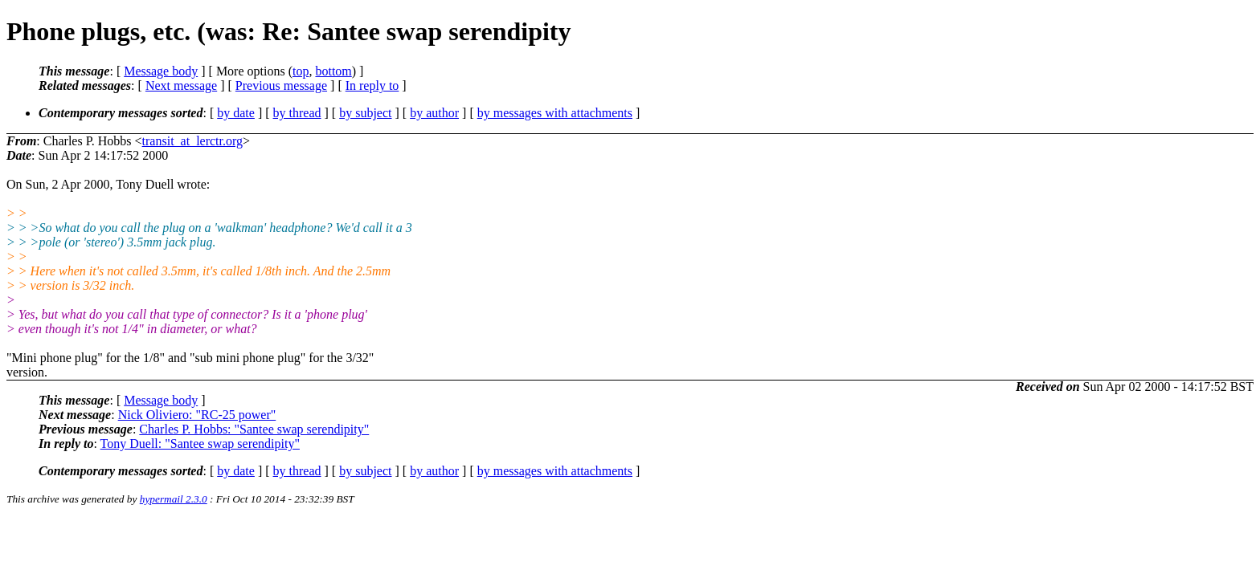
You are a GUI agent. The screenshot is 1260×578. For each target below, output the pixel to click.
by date (236, 113)
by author (434, 113)
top (300, 71)
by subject (365, 113)
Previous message (281, 85)
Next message (181, 85)
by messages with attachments (554, 113)
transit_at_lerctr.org (192, 141)
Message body (161, 71)
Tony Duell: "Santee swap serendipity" (200, 443)
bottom (333, 71)
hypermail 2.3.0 (173, 499)
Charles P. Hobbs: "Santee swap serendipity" (254, 429)
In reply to (372, 85)
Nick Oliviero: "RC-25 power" (197, 414)
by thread (297, 113)
